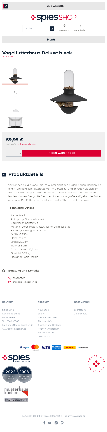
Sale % (41, 314)
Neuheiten (43, 310)
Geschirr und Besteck (49, 325)
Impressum (80, 310)
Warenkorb (79, 30)
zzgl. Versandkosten (26, 144)
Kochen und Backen (48, 329)
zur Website (55, 6)
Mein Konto (64, 30)
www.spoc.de (78, 416)
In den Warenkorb (61, 153)
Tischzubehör (45, 321)
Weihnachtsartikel (47, 318)
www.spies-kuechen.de (14, 329)
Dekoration (44, 336)
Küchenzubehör (46, 333)
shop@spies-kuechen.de (25, 282)
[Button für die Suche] (52, 28)
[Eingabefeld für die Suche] (38, 28)
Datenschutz (80, 314)
